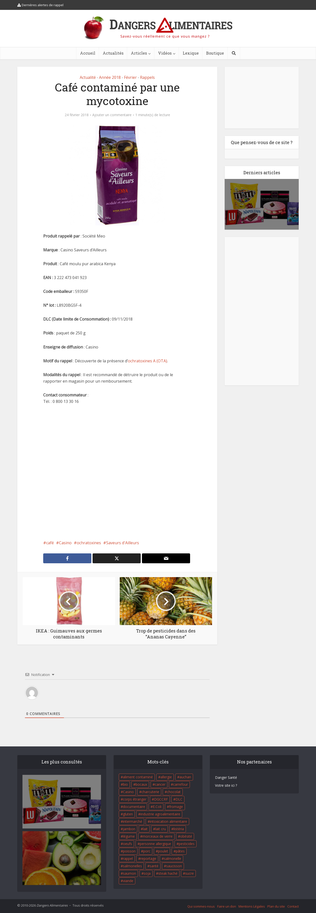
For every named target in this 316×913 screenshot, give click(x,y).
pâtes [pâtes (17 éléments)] (180, 851)
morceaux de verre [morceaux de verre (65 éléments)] (157, 836)
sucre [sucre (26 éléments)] (189, 873)
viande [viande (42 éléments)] (128, 880)
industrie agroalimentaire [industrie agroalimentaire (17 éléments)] (160, 814)
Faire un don (226, 906)
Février (130, 77)
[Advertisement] (117, 472)
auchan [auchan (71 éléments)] (185, 777)
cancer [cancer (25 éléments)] (160, 784)
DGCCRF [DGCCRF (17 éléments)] (161, 799)
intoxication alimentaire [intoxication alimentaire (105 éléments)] (168, 821)
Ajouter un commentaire (112, 115)
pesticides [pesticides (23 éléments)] (187, 843)
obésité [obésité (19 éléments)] (186, 836)
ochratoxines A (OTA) (147, 361)
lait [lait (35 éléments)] (145, 828)
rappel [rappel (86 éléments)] (128, 858)
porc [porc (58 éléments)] (146, 851)
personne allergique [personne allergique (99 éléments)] (155, 843)
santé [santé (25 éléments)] (154, 866)
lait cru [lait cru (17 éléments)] (160, 828)
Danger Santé (226, 777)
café (50, 542)
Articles (139, 53)
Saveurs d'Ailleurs (122, 542)
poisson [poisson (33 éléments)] (129, 851)
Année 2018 (110, 77)
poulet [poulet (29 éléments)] (163, 851)
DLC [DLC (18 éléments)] (179, 799)
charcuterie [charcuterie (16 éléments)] (150, 791)
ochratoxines (89, 542)
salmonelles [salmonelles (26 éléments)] (132, 866)
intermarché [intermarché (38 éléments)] (132, 821)
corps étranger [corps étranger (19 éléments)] (134, 799)
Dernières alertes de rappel (40, 5)
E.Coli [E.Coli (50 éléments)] (157, 806)
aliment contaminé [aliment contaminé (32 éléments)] (138, 777)
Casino (65, 542)
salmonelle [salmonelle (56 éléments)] (172, 858)
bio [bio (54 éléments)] (125, 784)
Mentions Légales (251, 906)
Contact (293, 906)
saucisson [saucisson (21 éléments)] (174, 866)
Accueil (87, 53)
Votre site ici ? (226, 785)
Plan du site (276, 906)
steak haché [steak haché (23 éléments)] (168, 873)
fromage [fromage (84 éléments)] (176, 806)
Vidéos (165, 53)
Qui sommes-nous (201, 906)
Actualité (88, 77)
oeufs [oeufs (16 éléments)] (127, 843)
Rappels (147, 77)
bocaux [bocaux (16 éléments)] (141, 784)
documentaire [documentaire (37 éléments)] (134, 806)
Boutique (215, 53)
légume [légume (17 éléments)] (129, 836)
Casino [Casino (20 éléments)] (128, 791)
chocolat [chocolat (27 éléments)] (174, 791)
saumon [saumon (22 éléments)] (129, 873)
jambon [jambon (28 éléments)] (129, 828)
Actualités (113, 53)
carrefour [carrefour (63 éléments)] (180, 784)
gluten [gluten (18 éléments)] (128, 814)
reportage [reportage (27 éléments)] (148, 858)
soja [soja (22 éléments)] (147, 873)
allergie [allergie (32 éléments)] (166, 777)
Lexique (191, 53)
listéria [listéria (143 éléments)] (179, 828)
